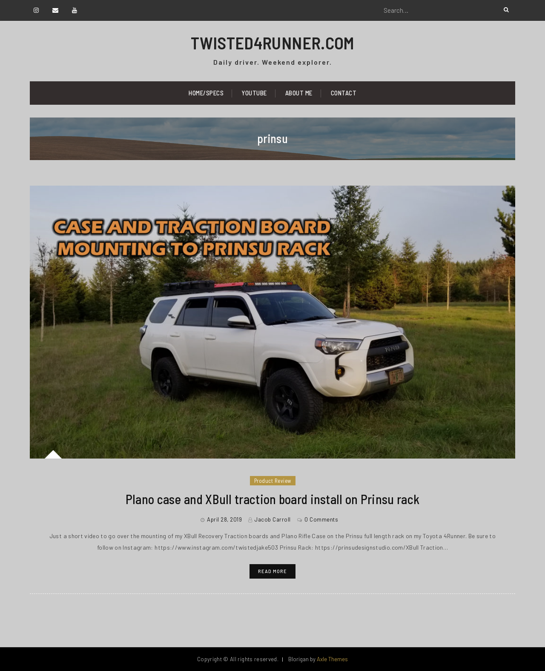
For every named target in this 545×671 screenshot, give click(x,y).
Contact (344, 93)
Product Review (272, 480)
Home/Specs (206, 93)
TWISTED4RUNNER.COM (272, 42)
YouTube (254, 93)
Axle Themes (332, 659)
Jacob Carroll (273, 519)
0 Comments (321, 519)
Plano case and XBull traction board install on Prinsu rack (272, 499)
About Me (299, 93)
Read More (272, 571)
